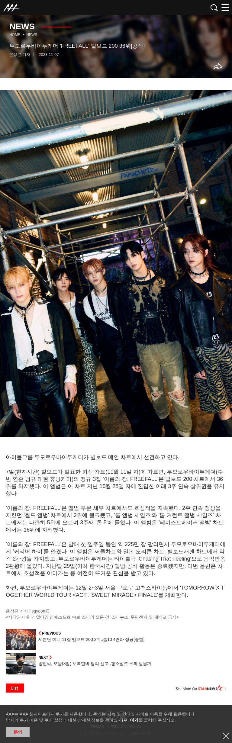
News (31, 35)
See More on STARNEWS (201, 688)
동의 (18, 732)
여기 (134, 720)
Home (14, 35)
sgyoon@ (41, 611)
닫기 (226, 736)
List (15, 688)
